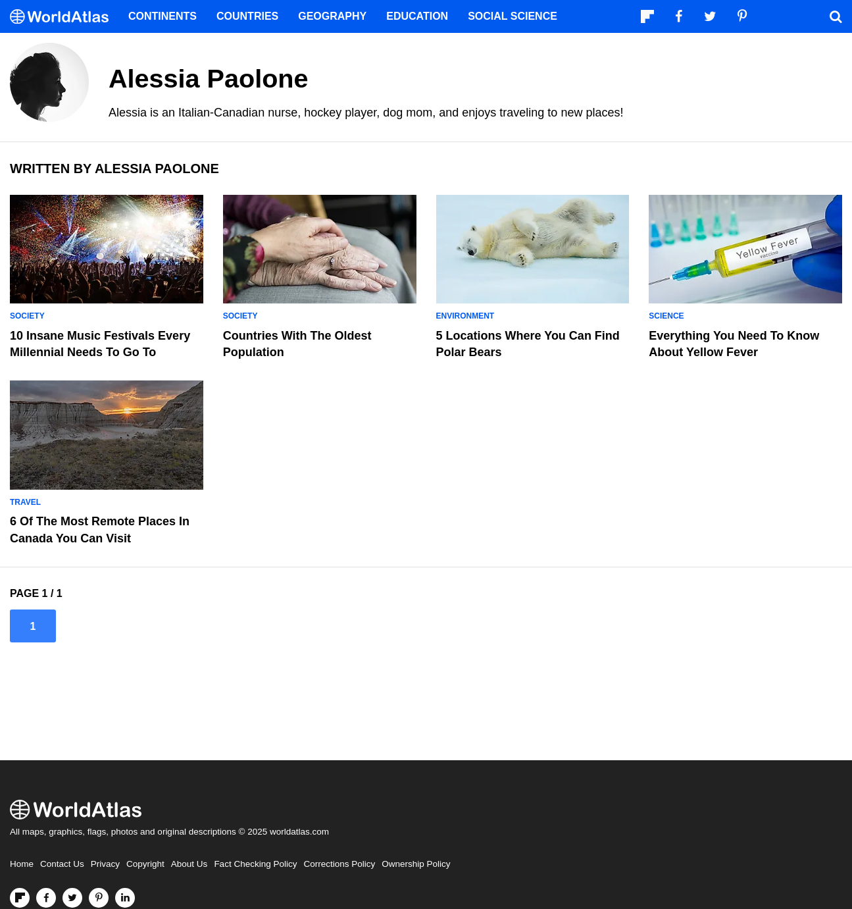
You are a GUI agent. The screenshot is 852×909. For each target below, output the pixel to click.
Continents (162, 16)
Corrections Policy (339, 864)
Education (417, 16)
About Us (189, 864)
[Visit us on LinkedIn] (125, 898)
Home (22, 864)
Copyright (145, 864)
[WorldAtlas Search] (835, 16)
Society (27, 316)
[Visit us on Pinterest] (99, 898)
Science (666, 316)
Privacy (105, 864)
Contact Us (62, 864)
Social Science (512, 16)
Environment (465, 316)
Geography (332, 16)
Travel (25, 502)
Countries (247, 16)
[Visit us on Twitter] (72, 898)
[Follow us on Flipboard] (20, 898)
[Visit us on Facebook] (46, 898)
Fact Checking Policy (255, 864)
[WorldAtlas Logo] (64, 16)
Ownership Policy (416, 864)
